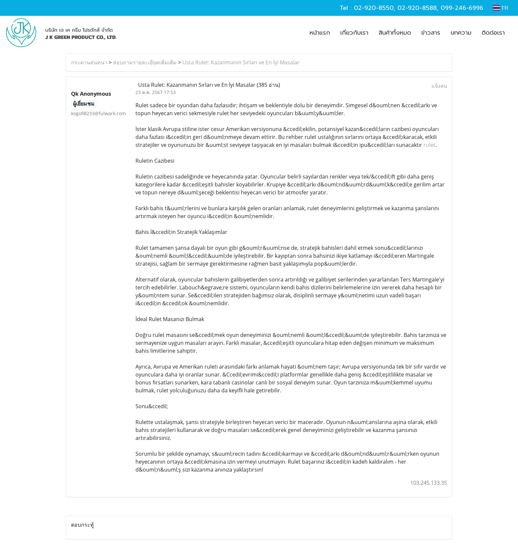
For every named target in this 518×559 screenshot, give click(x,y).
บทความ (461, 32)
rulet (429, 144)
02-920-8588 (417, 8)
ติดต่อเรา (493, 32)
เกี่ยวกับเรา (354, 32)
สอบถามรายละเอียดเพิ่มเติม (145, 62)
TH (500, 8)
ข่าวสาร (430, 32)
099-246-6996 (462, 8)
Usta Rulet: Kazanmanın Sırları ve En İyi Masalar (241, 62)
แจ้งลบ (439, 85)
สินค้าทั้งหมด (395, 32)
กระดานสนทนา (89, 62)
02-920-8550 (373, 8)
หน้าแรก (320, 32)
